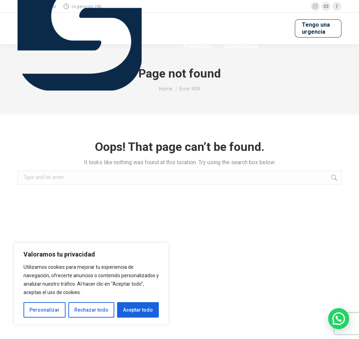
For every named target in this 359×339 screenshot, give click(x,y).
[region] (91, 284)
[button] (338, 318)
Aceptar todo (138, 310)
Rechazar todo (91, 310)
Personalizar (44, 310)
